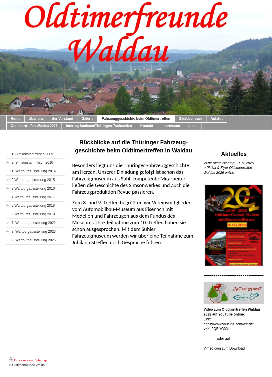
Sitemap (41, 360)
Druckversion (21, 360)
